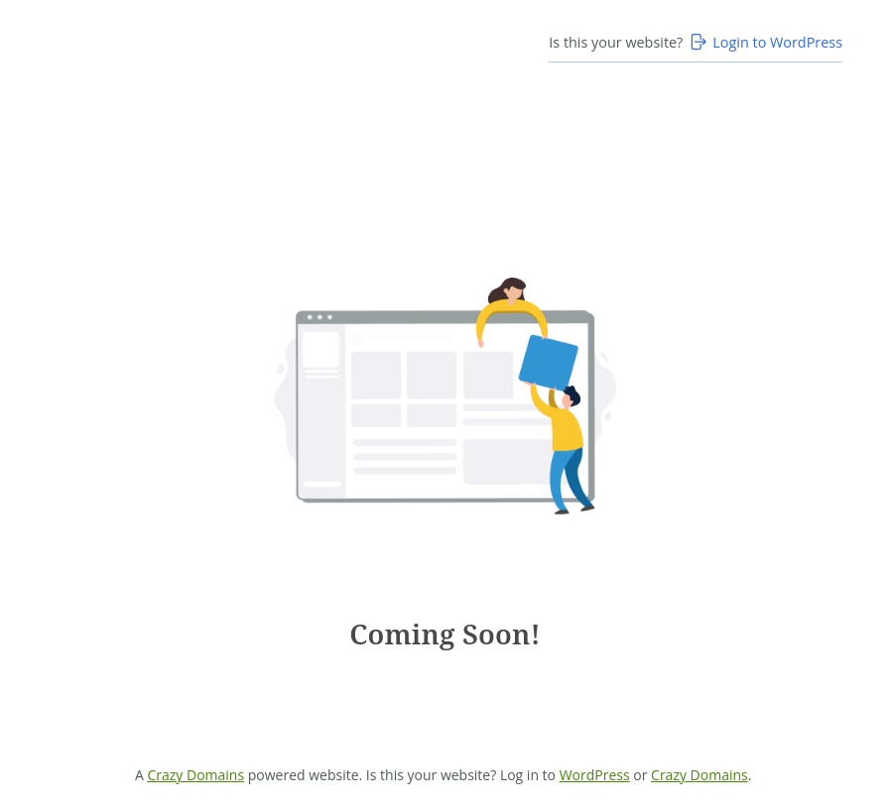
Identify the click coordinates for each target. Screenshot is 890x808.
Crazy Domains (195, 774)
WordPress (595, 774)
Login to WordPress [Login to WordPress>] (765, 42)
